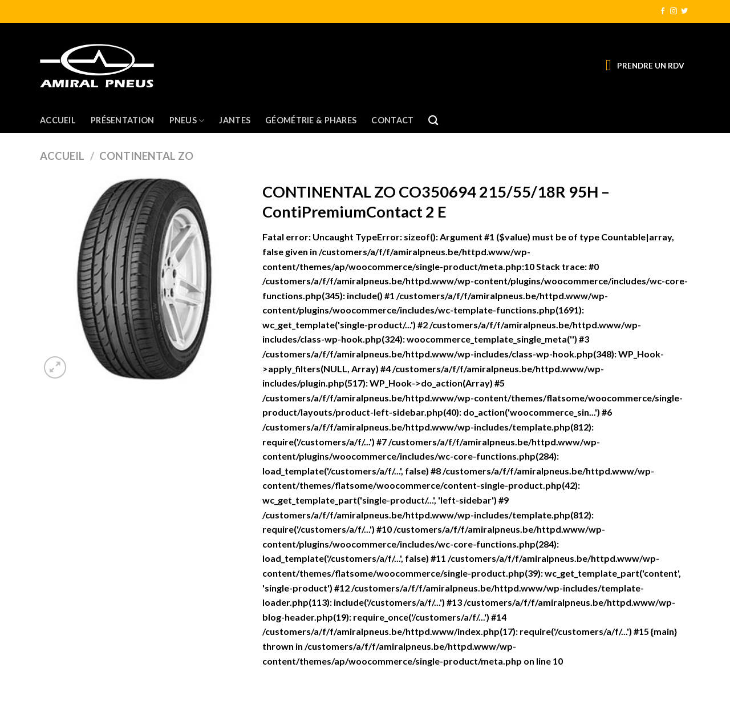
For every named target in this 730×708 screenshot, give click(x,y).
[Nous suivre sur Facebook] (662, 11)
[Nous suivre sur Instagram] (673, 11)
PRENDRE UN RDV (650, 65)
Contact (392, 120)
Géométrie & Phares (310, 120)
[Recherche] (433, 120)
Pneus (187, 120)
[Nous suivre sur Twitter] (684, 11)
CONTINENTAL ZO (146, 156)
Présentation (122, 120)
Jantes (234, 120)
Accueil (58, 120)
